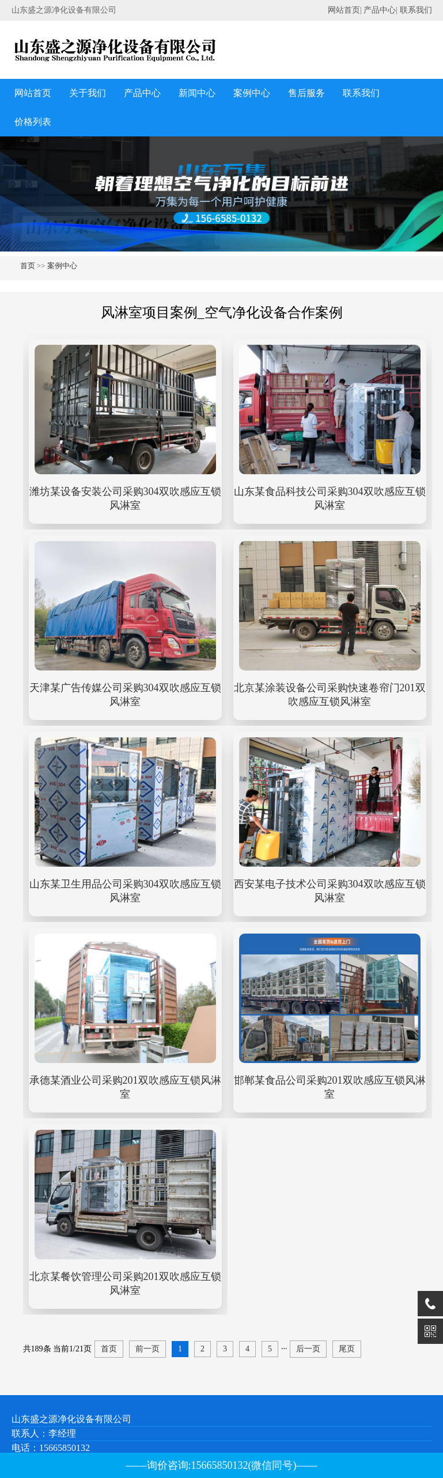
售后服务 (306, 93)
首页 (27, 265)
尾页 (347, 1348)
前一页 (147, 1348)
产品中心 (380, 10)
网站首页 (344, 10)
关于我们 (87, 93)
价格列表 (32, 122)
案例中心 (251, 93)
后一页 (308, 1348)
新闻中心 (197, 93)
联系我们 (416, 10)
